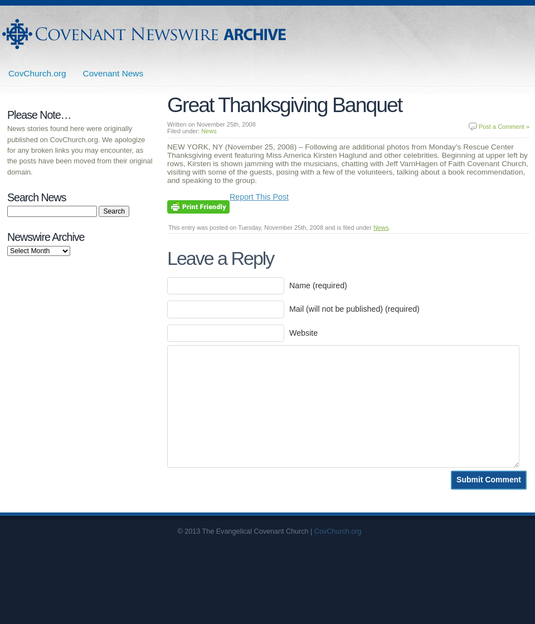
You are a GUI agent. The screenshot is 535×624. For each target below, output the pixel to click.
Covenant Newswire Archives (145, 34)
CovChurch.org (37, 73)
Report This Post (259, 196)
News (209, 131)
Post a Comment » (504, 126)
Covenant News (113, 73)
